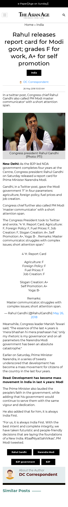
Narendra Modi (46, 452)
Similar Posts (16, 490)
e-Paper (22, 3)
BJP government (25, 462)
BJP (48, 462)
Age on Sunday (38, 3)
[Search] (64, 15)
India (34, 72)
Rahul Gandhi (19, 452)
